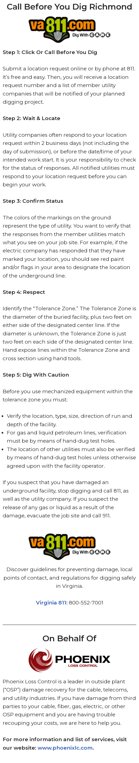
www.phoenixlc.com (65, 748)
